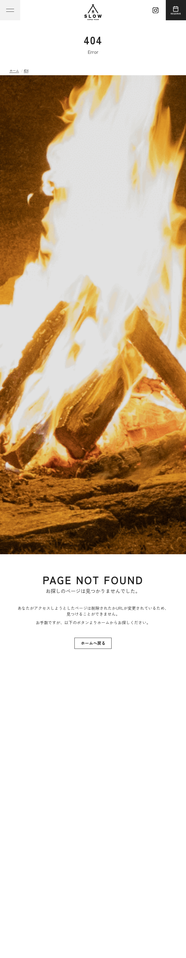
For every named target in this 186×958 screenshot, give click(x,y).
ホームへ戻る (93, 643)
